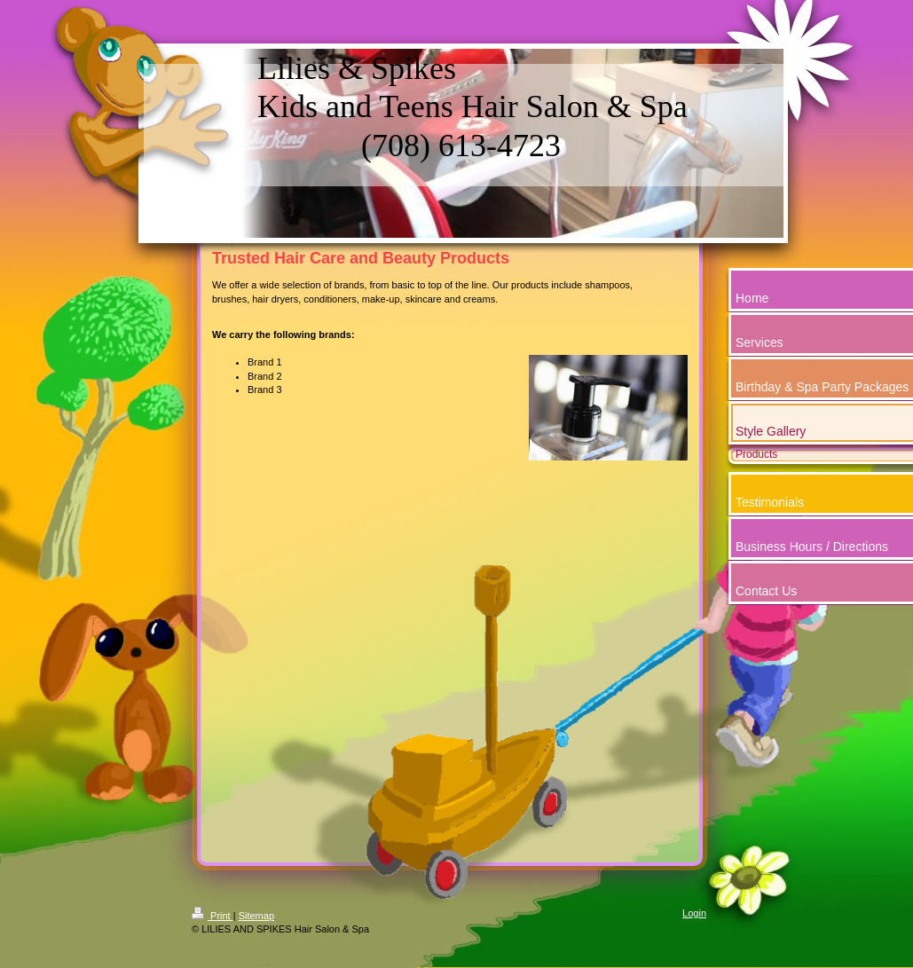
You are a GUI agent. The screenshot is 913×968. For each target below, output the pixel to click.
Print (212, 915)
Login (694, 913)
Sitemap (256, 915)
